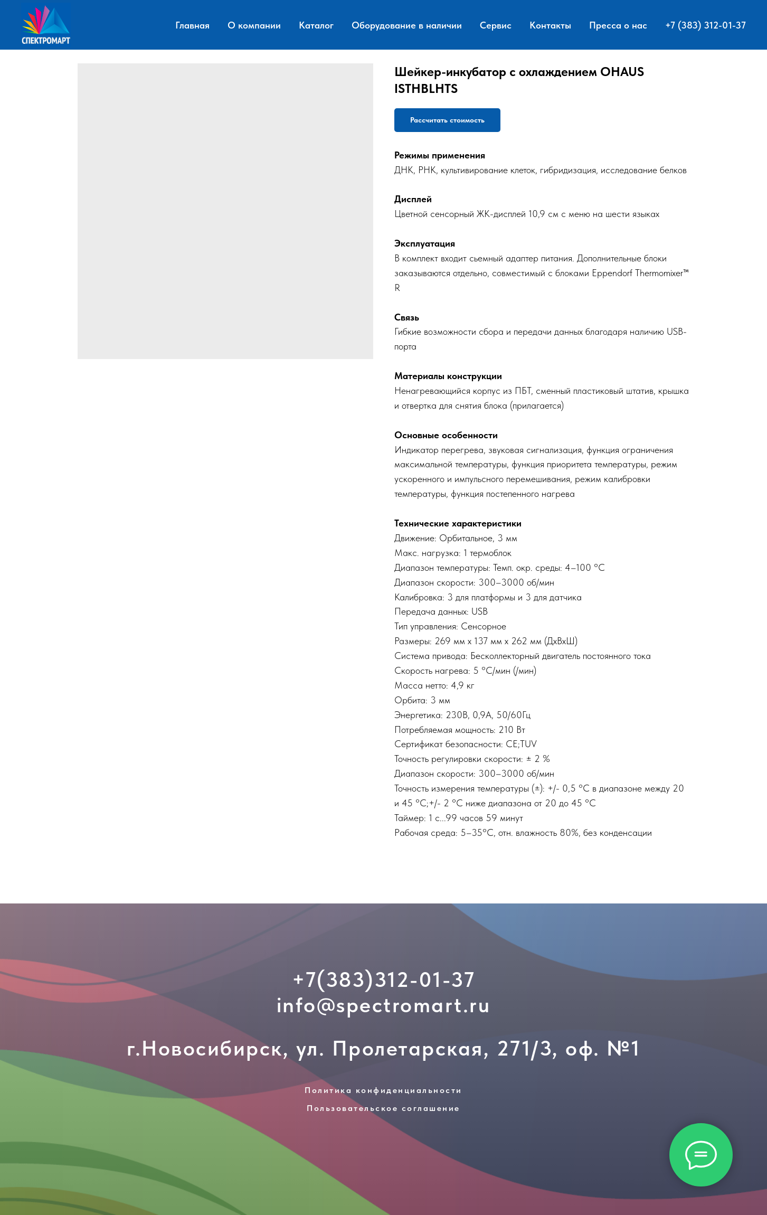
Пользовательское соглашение (383, 1108)
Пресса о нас (618, 25)
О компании (254, 25)
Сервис (496, 25)
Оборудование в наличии (407, 25)
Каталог (316, 25)
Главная (192, 25)
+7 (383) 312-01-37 (705, 25)
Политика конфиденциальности (383, 1090)
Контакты (550, 25)
